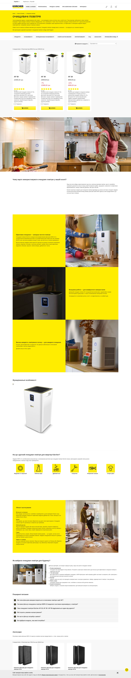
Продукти (17, 36)
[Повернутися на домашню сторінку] (19, 6)
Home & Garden (31, 6)
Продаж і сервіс (55, 6)
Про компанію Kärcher (69, 6)
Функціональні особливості (45, 36)
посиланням (102, 675)
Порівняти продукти (81, 43)
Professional (42, 6)
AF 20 (70, 77)
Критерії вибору (80, 36)
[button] (117, 37)
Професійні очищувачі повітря (114, 36)
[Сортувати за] (103, 43)
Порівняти (19, 104)
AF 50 (16, 77)
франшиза (83, 6)
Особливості (28, 36)
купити (25, 108)
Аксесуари (97, 36)
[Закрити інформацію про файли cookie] (117, 673)
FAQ (89, 36)
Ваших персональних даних (50, 675)
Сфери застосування (64, 36)
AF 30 (43, 77)
